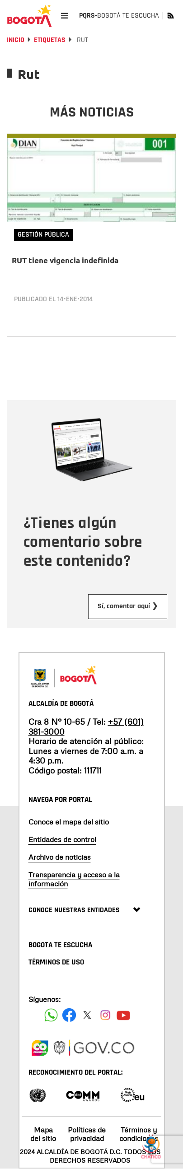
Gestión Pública (43, 234)
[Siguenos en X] (87, 1015)
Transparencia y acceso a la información (74, 879)
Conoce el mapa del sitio (68, 821)
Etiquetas (50, 40)
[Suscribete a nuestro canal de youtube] (123, 1015)
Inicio (15, 40)
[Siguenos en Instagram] (105, 1015)
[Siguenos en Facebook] (51, 1015)
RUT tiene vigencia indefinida (65, 260)
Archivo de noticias (59, 857)
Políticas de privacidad (87, 1134)
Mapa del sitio (43, 1134)
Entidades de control (62, 839)
